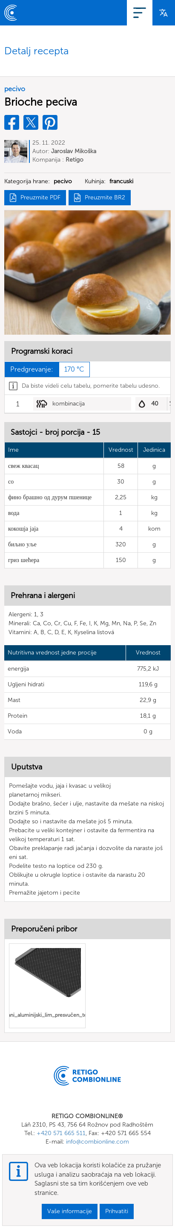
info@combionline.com (97, 1141)
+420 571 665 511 (61, 1133)
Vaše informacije (69, 1211)
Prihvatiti (116, 1211)
